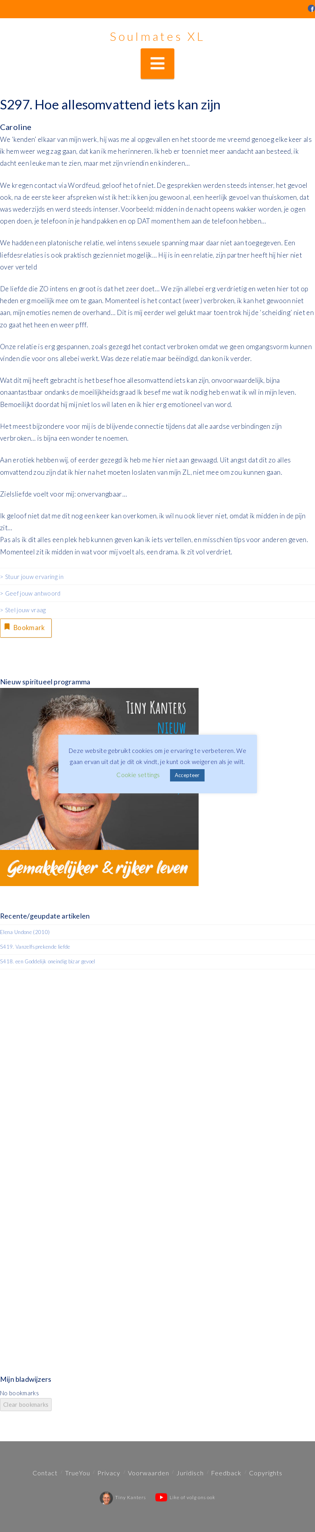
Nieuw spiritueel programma (45, 682)
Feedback (226, 1473)
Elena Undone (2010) (25, 932)
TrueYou (77, 1473)
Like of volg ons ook (185, 1497)
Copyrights (265, 1473)
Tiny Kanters (123, 1497)
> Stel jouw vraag (23, 609)
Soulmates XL (157, 36)
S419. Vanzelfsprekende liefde (35, 947)
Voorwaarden (148, 1473)
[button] (157, 63)
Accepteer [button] (187, 775)
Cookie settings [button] (138, 774)
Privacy (108, 1473)
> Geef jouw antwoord (30, 593)
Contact (45, 1473)
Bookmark (24, 627)
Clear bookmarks (25, 1404)
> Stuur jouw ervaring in (32, 576)
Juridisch (190, 1473)
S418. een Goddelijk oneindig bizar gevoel (47, 962)
